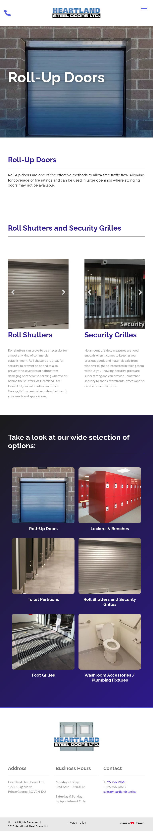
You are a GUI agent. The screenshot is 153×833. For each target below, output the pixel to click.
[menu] (144, 8)
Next (64, 292)
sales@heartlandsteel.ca (119, 791)
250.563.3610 (116, 782)
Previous (13, 292)
